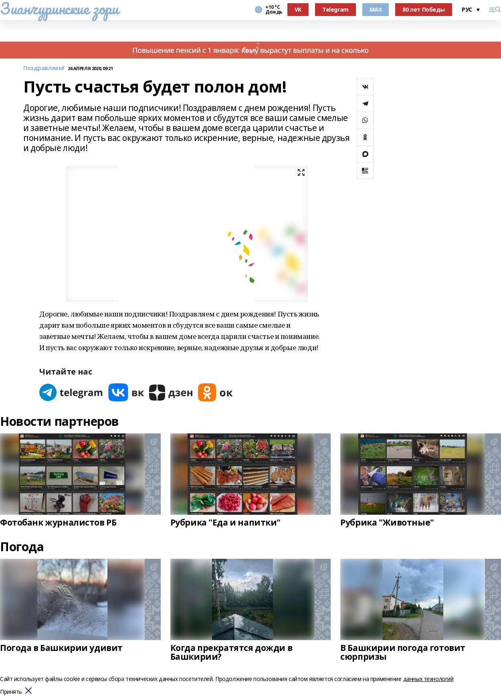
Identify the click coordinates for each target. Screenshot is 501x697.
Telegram (335, 9)
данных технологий (428, 679)
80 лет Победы (423, 9)
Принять (11, 692)
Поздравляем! (44, 68)
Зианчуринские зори (59, 8)
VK (298, 9)
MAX (376, 9)
